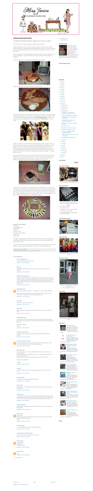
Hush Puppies (31, 250)
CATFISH (18, 250)
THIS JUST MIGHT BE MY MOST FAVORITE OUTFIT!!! (68, 121)
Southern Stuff (37, 250)
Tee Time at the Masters (71, 364)
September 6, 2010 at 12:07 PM (23, 429)
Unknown (19, 440)
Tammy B (19, 394)
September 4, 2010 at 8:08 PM (23, 271)
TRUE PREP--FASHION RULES (68, 129)
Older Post (53, 482)
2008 (61, 156)
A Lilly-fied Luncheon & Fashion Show (71, 335)
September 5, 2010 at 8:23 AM (23, 373)
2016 (61, 92)
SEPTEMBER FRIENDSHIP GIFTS (68, 137)
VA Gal (18, 308)
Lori (17, 368)
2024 (61, 81)
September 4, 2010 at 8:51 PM (23, 304)
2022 (61, 85)
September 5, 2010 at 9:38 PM (23, 400)
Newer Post (16, 482)
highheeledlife (20, 289)
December (64, 105)
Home (34, 482)
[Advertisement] (34, 470)
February (63, 150)
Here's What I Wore (65, 126)
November (64, 107)
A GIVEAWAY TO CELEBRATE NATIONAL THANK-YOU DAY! (68, 113)
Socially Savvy (20, 404)
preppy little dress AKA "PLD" (23, 433)
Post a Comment (18, 457)
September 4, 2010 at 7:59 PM (23, 262)
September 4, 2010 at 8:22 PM (23, 296)
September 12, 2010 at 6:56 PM (23, 454)
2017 (61, 91)
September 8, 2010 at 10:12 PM (23, 436)
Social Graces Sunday (71, 400)
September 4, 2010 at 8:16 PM (23, 284)
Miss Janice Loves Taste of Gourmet (68, 127)
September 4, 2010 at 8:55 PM (23, 313)
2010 (61, 103)
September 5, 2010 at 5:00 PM (23, 390)
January (63, 152)
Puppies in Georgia (21, 445)
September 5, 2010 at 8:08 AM (23, 364)
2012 (61, 100)
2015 (61, 94)
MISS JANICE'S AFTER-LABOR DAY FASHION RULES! (71, 345)
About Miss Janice (64, 38)
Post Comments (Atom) (24, 484)
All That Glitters (20, 317)
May (63, 145)
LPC (18, 267)
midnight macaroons (21, 332)
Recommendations (64, 40)
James (18, 300)
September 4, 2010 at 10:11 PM (23, 336)
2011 (61, 101)
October (63, 109)
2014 (61, 96)
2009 (61, 154)
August (63, 139)
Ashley (18, 385)
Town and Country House (22, 341)
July (62, 141)
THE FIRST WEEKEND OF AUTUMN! (69, 115)
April (63, 147)
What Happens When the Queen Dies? (71, 355)
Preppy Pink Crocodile (22, 276)
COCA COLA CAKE (24, 250)
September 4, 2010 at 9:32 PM (23, 327)
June (63, 143)
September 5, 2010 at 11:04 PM (23, 409)
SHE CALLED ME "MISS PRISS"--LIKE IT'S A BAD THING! (71, 392)
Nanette (18, 413)
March (63, 148)
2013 (61, 98)
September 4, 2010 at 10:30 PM (23, 345)
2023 (61, 83)
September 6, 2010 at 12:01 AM (23, 421)
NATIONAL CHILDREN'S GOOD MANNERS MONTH (68, 132)
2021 (61, 87)
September (64, 110)
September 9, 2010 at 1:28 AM (23, 447)
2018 (61, 89)
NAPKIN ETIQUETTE (70, 325)
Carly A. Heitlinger (21, 259)
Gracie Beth (19, 377)
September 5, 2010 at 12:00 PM (23, 381)
